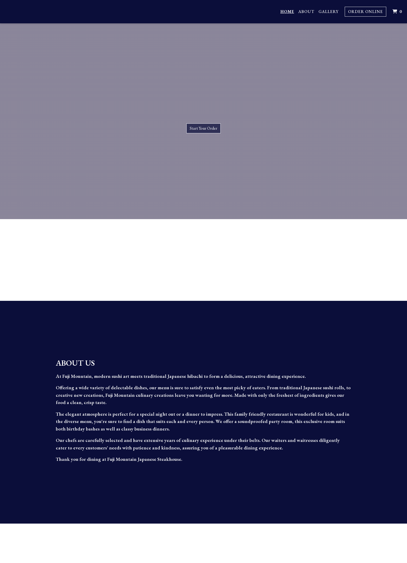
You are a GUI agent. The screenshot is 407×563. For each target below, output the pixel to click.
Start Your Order (203, 128)
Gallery (328, 11)
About (306, 11)
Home (287, 11)
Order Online (365, 11)
